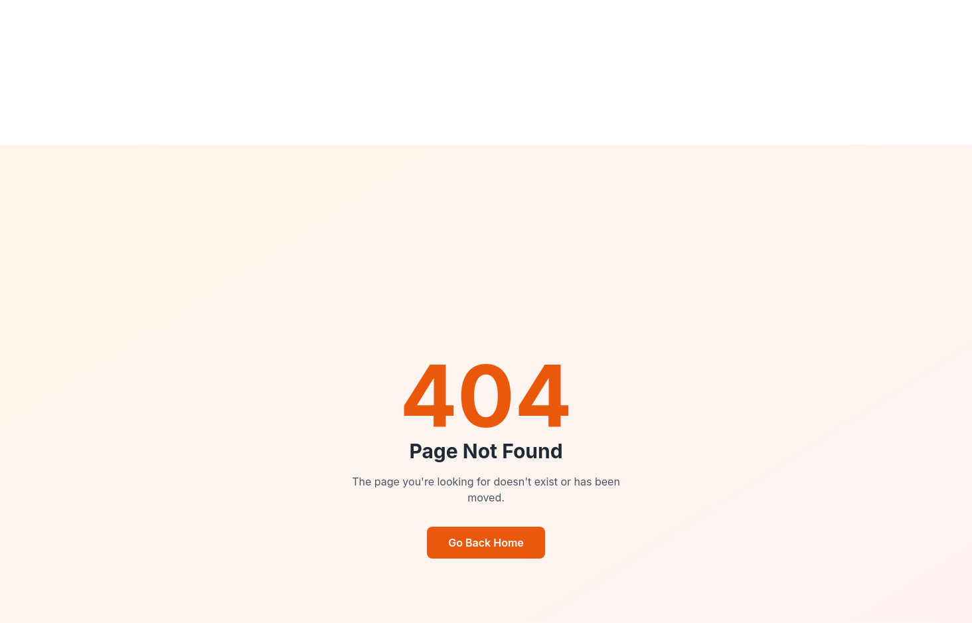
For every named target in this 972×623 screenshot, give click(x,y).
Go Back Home (486, 542)
